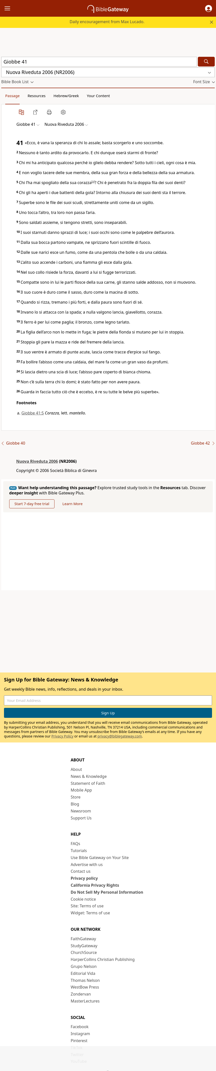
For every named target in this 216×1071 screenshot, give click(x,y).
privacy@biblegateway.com (120, 736)
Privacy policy (84, 878)
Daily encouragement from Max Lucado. (107, 21)
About (76, 769)
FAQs (75, 843)
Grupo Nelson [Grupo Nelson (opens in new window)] (84, 966)
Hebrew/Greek (66, 95)
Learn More (72, 503)
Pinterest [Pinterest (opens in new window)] (79, 1040)
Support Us (81, 818)
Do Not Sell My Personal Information (107, 892)
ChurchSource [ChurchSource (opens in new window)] (84, 952)
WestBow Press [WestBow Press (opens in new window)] (85, 987)
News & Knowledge (89, 776)
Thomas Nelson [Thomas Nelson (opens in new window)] (85, 980)
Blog (75, 804)
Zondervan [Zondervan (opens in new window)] (81, 994)
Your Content (98, 95)
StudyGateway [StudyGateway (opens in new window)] (84, 945)
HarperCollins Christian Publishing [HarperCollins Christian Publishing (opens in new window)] (103, 959)
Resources (37, 95)
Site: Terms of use (87, 906)
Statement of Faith (88, 783)
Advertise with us (87, 864)
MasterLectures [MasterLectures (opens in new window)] (85, 1001)
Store (76, 797)
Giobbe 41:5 (32, 413)
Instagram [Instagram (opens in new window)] (80, 1033)
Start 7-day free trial (31, 503)
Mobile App (81, 790)
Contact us (81, 871)
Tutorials (79, 850)
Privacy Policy (62, 736)
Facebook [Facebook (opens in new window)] (80, 1026)
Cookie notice (83, 899)
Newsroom (81, 811)
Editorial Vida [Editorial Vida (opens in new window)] (83, 973)
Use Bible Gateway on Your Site (100, 857)
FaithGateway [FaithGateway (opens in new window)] (83, 938)
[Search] (206, 62)
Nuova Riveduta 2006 (37, 461)
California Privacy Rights (95, 885)
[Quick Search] (99, 62)
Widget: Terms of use (90, 913)
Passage (12, 95)
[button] (208, 8)
